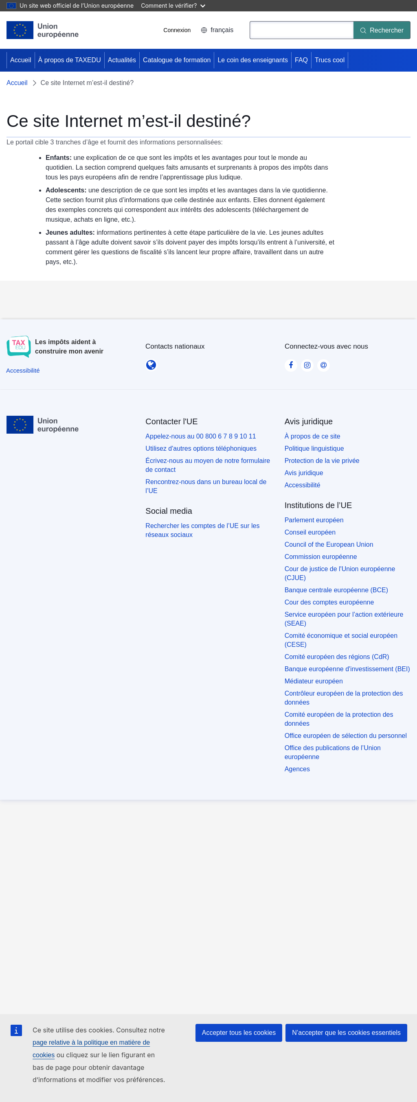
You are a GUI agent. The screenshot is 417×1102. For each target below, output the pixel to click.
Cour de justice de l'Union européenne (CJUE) (340, 573)
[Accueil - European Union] (43, 30)
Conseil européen (310, 532)
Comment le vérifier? (173, 5)
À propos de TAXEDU (69, 60)
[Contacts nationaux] (151, 362)
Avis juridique (304, 472)
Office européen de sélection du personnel (346, 735)
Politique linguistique (314, 448)
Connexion (177, 30)
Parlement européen (314, 520)
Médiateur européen (314, 681)
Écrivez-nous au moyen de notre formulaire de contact (207, 465)
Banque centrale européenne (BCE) (336, 590)
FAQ (301, 60)
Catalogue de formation (177, 60)
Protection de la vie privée (322, 460)
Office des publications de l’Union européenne (333, 752)
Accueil (20, 60)
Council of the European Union (329, 544)
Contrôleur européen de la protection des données (344, 698)
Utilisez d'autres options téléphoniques (201, 448)
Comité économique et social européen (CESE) (341, 640)
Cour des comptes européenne (329, 602)
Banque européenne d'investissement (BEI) (347, 669)
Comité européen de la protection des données (339, 719)
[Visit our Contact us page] (323, 363)
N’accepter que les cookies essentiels (346, 1032)
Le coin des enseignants (252, 60)
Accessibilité (302, 485)
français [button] (217, 29)
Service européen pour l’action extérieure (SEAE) (344, 619)
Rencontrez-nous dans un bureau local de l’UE (205, 486)
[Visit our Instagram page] (307, 363)
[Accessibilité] (23, 370)
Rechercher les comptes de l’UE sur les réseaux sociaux (202, 530)
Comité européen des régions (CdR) (337, 656)
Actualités (122, 60)
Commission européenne (321, 556)
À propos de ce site (312, 436)
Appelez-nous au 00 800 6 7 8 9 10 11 (200, 436)
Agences (297, 769)
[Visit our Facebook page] (290, 363)
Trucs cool (330, 60)
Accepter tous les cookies (239, 1032)
